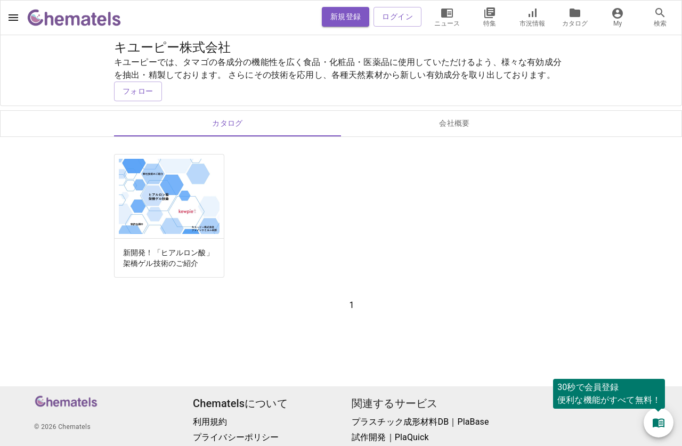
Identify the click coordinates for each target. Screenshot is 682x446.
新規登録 (346, 17)
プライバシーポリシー (236, 437)
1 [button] (351, 305)
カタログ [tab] (227, 123)
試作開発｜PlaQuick (390, 437)
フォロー (138, 91)
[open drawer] (13, 17)
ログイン (397, 16)
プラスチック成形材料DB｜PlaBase (420, 422)
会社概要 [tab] (454, 123)
